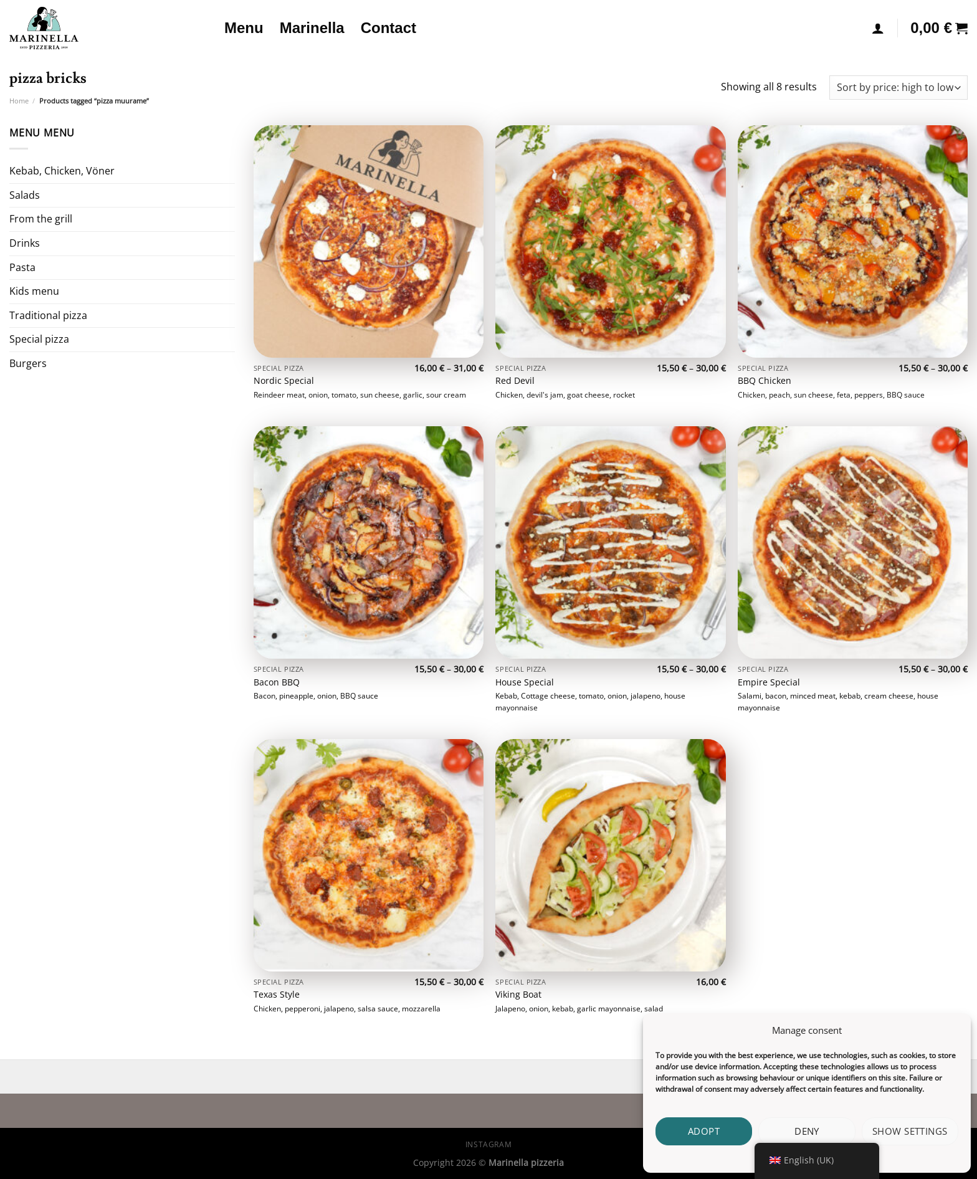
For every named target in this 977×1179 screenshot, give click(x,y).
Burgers (28, 363)
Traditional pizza (48, 315)
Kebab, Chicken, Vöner (62, 171)
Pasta (22, 267)
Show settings (910, 1131)
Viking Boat (518, 994)
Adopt (704, 1131)
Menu (244, 27)
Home (19, 100)
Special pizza (39, 339)
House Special (524, 682)
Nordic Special (284, 380)
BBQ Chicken (764, 380)
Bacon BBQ (277, 682)
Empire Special (769, 682)
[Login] (878, 28)
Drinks (24, 243)
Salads (24, 195)
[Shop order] (898, 87)
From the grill (40, 219)
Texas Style (277, 994)
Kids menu (34, 291)
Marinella (312, 27)
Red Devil (515, 380)
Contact (388, 27)
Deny (806, 1131)
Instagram (488, 1144)
